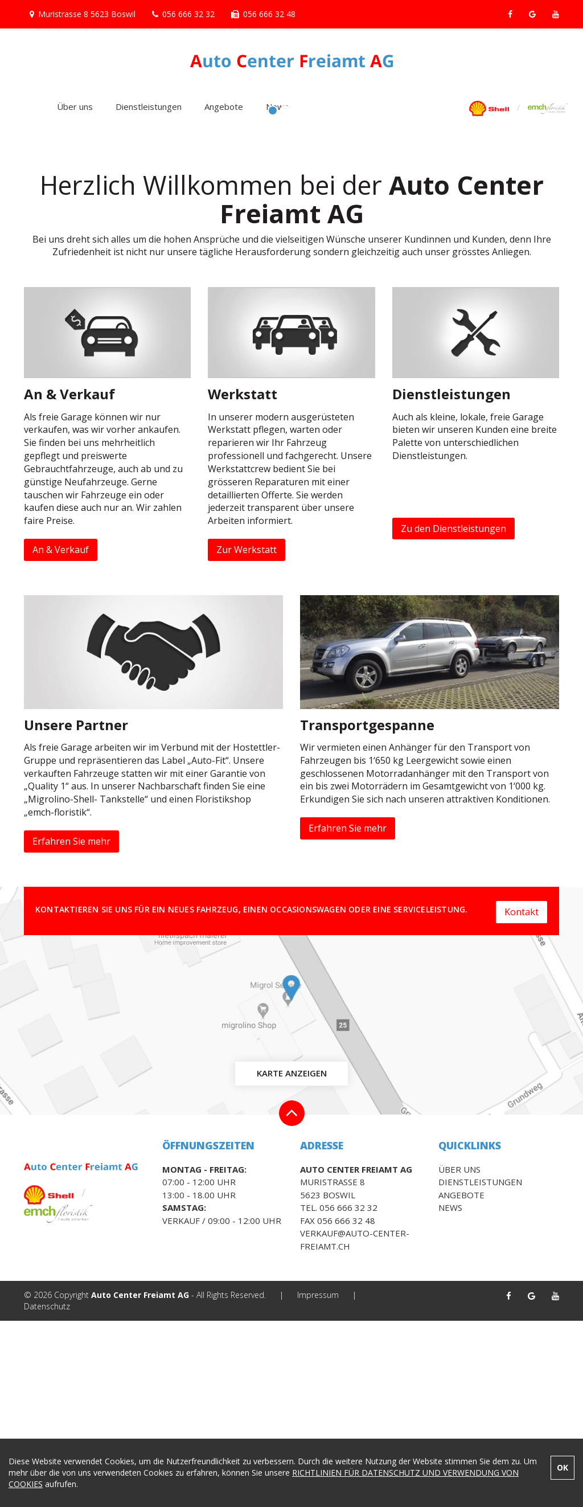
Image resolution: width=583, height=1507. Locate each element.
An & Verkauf (60, 736)
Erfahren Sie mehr (71, 1027)
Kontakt (521, 1096)
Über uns (75, 106)
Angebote (223, 106)
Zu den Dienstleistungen (453, 714)
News (277, 106)
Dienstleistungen (149, 106)
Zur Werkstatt (246, 736)
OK (562, 1467)
